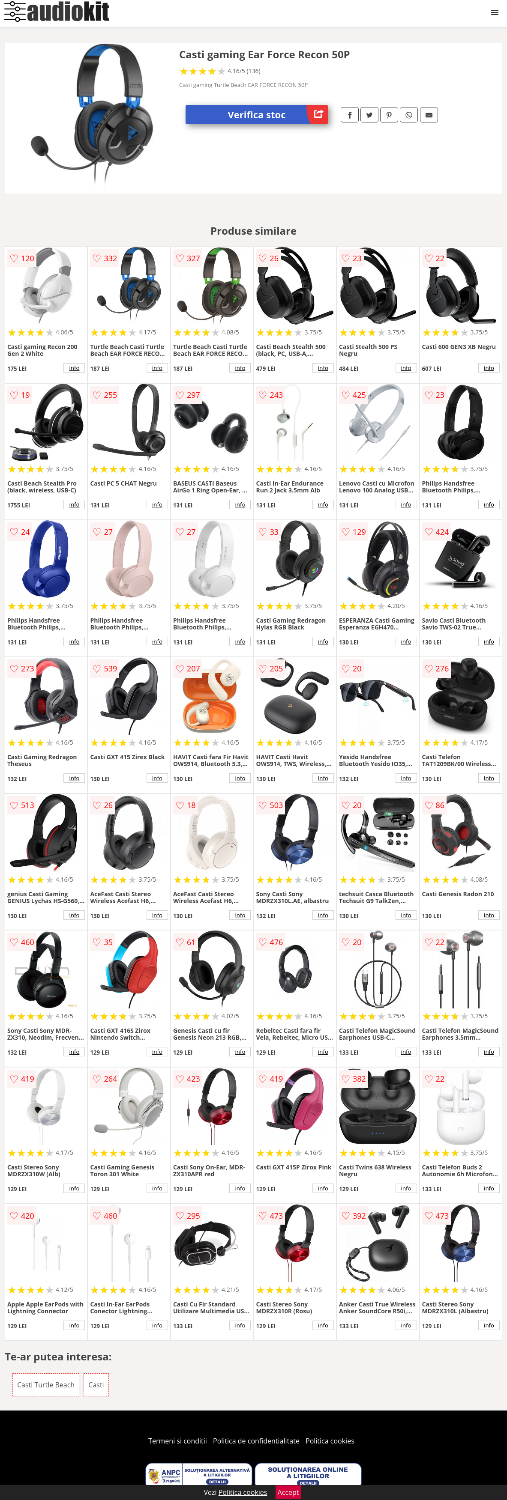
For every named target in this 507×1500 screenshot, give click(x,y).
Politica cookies (330, 1441)
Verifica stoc (278, 114)
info (74, 368)
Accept (288, 1492)
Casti (96, 1385)
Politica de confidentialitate (256, 1441)
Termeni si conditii (177, 1441)
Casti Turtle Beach (46, 1385)
